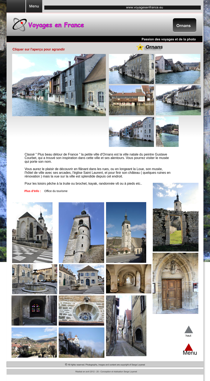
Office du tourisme (55, 191)
